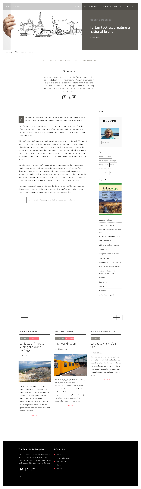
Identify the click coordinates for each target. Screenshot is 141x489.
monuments (102, 169)
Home (44, 60)
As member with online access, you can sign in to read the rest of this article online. (52, 200)
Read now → (35, 415)
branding (101, 157)
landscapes (113, 161)
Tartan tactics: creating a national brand (110, 262)
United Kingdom (103, 161)
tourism (112, 165)
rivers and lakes (103, 173)
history (101, 165)
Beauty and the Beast (105, 241)
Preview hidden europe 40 (106, 295)
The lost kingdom (66, 343)
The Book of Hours (104, 258)
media (109, 169)
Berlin (106, 165)
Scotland (108, 157)
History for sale (103, 282)
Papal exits (102, 278)
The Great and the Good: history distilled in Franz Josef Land (108, 272)
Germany (112, 173)
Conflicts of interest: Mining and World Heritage (31, 347)
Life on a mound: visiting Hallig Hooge (109, 267)
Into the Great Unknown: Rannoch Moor (109, 236)
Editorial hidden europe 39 (106, 225)
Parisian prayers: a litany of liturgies (109, 245)
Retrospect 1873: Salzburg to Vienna (109, 254)
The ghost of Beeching (105, 249)
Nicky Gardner (51, 112)
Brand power (102, 291)
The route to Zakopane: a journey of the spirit (110, 231)
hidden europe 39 (65, 60)
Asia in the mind (103, 286)
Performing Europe (37, 112)
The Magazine (53, 60)
